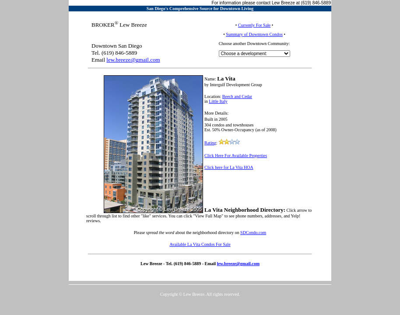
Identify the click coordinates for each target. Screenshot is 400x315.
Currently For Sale (254, 25)
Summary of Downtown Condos (254, 34)
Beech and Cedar (237, 96)
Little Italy (218, 101)
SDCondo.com (253, 232)
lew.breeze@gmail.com (133, 59)
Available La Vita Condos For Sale (199, 244)
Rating (210, 142)
